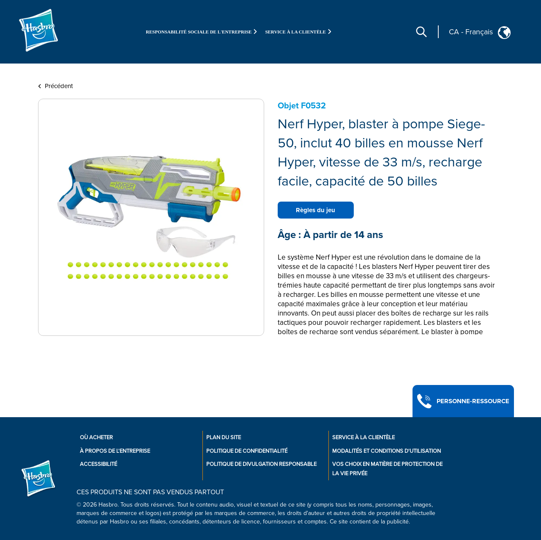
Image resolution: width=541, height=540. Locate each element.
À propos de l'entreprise (115, 451)
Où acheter (96, 437)
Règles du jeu (315, 210)
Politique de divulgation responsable (261, 464)
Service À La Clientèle (363, 437)
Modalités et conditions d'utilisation (386, 451)
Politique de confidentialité (246, 451)
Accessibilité (98, 464)
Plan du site (223, 437)
